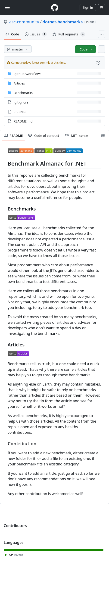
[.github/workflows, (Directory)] (27, 74)
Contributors (15, 525)
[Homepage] (54, 7)
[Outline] (103, 135)
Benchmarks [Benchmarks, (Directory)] (23, 93)
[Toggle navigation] (7, 7)
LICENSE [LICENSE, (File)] (20, 112)
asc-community (24, 22)
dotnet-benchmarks (63, 22)
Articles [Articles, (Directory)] (19, 83)
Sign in (88, 7)
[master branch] (18, 49)
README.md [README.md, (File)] (23, 121)
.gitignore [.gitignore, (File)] (21, 102)
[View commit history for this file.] (98, 63)
